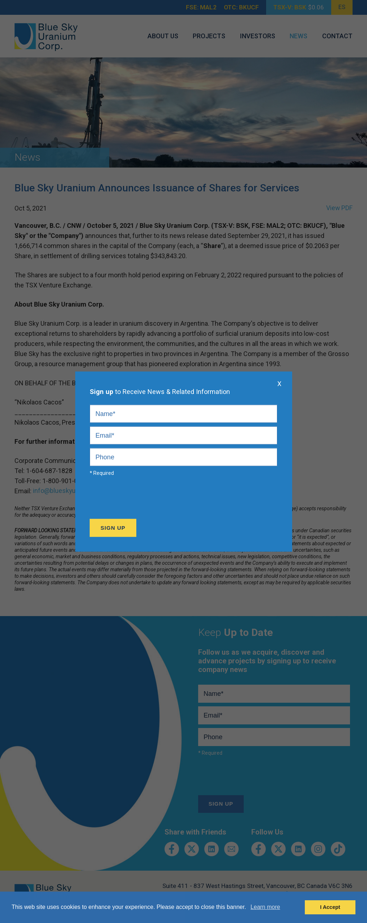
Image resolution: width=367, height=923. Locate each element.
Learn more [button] (265, 907)
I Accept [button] (330, 907)
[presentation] (145, 499)
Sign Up (113, 528)
